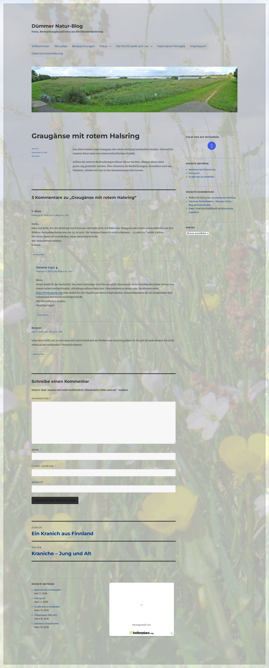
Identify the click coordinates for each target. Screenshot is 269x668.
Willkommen (41, 46)
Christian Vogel (45, 267)
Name (37, 449)
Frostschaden (203, 205)
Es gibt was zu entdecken (47, 606)
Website (37, 482)
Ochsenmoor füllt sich (45, 615)
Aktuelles (60, 46)
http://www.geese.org (49, 292)
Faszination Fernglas (171, 46)
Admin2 (35, 149)
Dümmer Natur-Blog (57, 26)
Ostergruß (39, 598)
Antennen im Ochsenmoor (47, 590)
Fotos (103, 46)
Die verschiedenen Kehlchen (221, 197)
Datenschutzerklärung (47, 53)
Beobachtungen (83, 46)
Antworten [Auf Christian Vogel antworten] (43, 314)
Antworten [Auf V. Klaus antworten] (39, 254)
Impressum (198, 46)
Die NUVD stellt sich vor (132, 46)
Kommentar (41, 398)
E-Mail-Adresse (44, 466)
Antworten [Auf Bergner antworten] (39, 354)
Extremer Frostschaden (46, 623)
